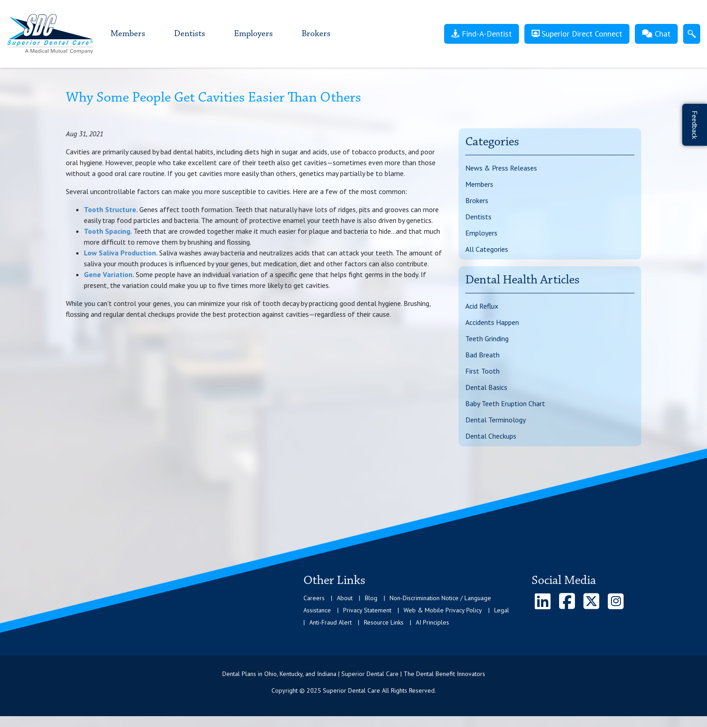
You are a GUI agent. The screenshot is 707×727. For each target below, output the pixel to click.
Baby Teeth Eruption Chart (505, 403)
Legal (501, 610)
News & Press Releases (501, 167)
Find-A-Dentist (481, 33)
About (345, 598)
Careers (314, 598)
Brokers (316, 33)
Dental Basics (486, 387)
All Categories (486, 249)
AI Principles (432, 622)
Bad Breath (482, 354)
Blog (371, 598)
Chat (656, 33)
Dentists (189, 33)
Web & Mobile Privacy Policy (443, 610)
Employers (253, 33)
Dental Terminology (495, 419)
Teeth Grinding (487, 338)
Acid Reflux (481, 305)
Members (127, 33)
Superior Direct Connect (577, 33)
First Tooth (482, 370)
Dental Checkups (490, 435)
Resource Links (384, 622)
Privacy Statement (367, 610)
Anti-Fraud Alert (330, 622)
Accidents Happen (492, 322)
